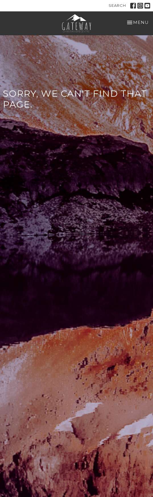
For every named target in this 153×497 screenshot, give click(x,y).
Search (117, 5)
